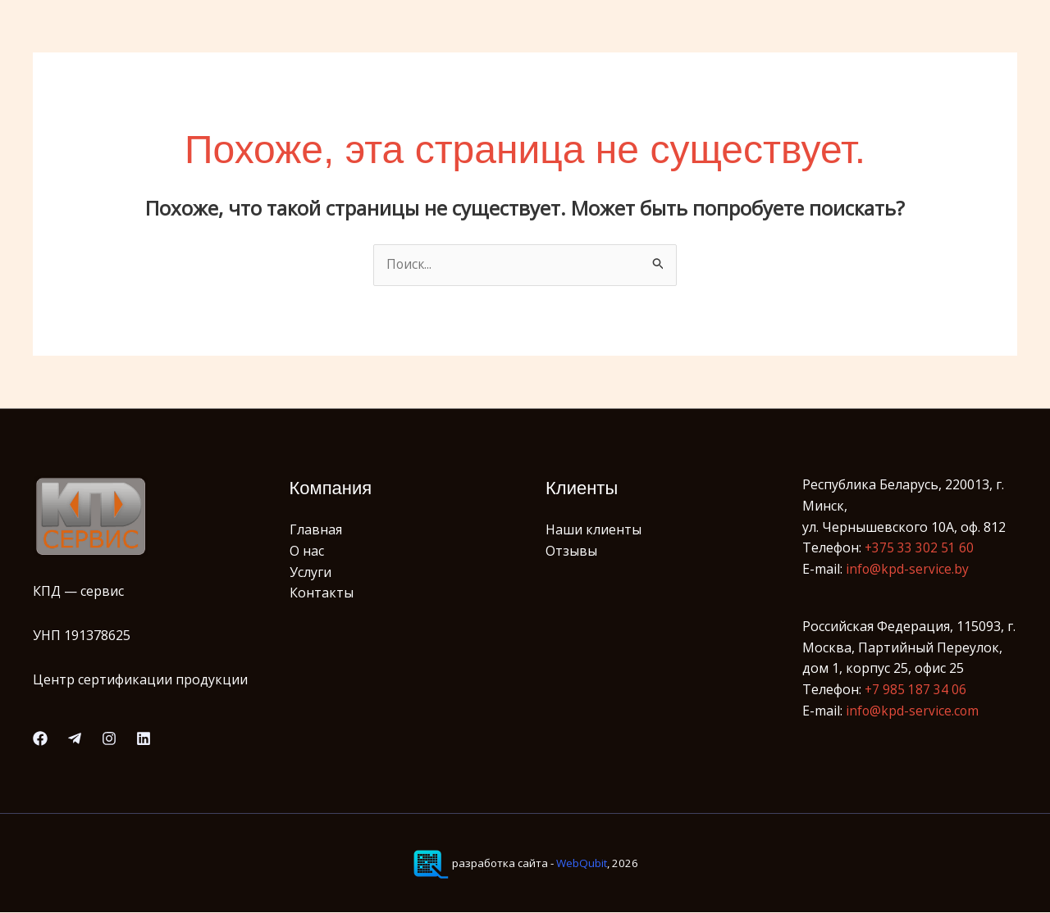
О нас (307, 552)
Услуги (310, 572)
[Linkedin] (143, 739)
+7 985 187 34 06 (916, 690)
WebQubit (581, 863)
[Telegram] (74, 739)
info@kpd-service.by (908, 570)
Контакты (322, 593)
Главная (316, 530)
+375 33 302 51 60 (920, 548)
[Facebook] (40, 739)
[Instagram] (109, 739)
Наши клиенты (593, 530)
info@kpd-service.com (913, 711)
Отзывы (571, 552)
